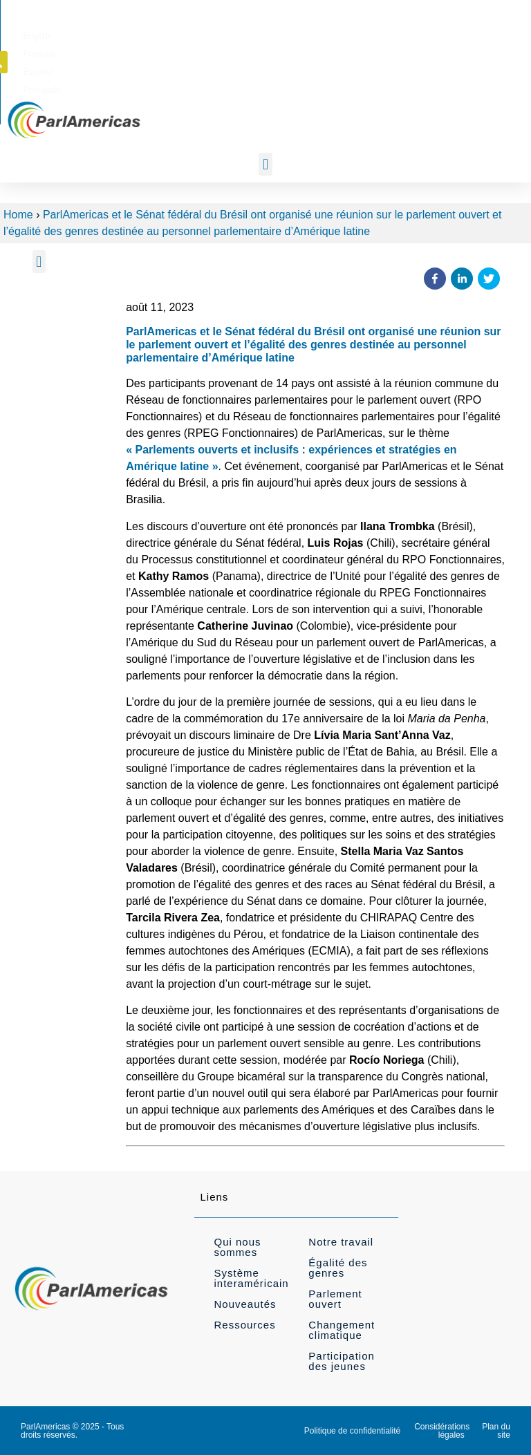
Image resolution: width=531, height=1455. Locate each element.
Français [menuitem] (328, 34)
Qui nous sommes (237, 1247)
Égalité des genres (337, 1268)
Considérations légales (441, 1431)
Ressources (244, 1325)
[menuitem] (285, 34)
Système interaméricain (251, 1278)
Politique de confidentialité (352, 1431)
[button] (497, 33)
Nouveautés (245, 1304)
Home (18, 214)
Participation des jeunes (341, 1361)
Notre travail (340, 1242)
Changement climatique (341, 1330)
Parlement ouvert (335, 1299)
